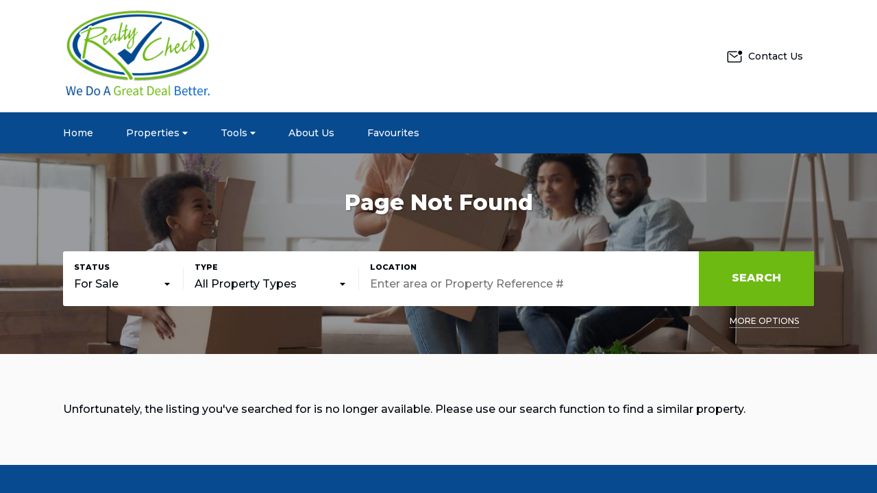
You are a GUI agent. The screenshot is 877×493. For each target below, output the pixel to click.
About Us (311, 133)
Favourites (393, 133)
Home (78, 133)
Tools (238, 132)
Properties (157, 132)
